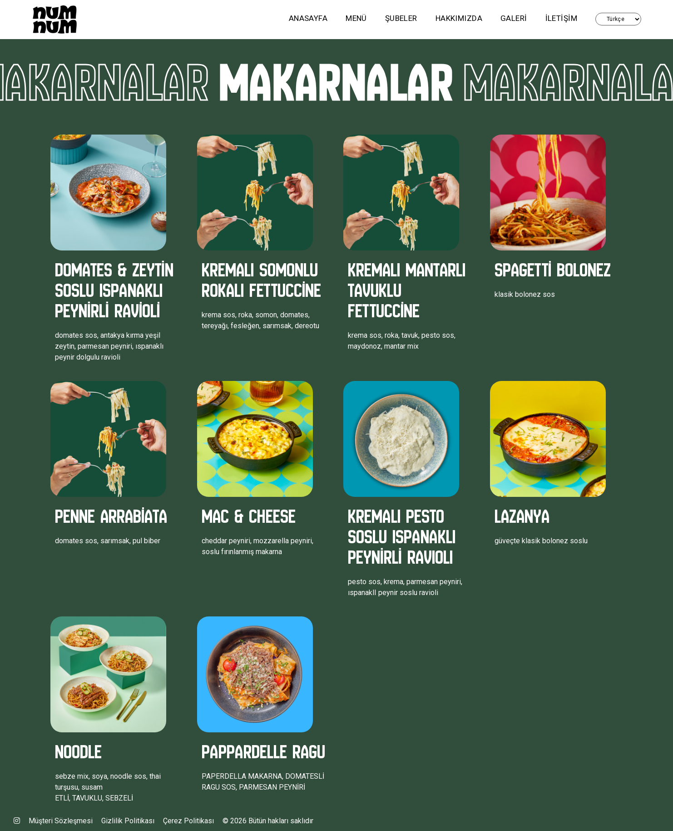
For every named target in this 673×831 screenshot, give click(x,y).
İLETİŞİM (561, 18)
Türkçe (618, 19)
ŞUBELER (401, 18)
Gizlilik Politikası (127, 820)
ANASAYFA (308, 18)
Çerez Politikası (188, 820)
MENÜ (356, 18)
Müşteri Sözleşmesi (61, 820)
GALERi (513, 18)
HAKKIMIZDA (458, 18)
